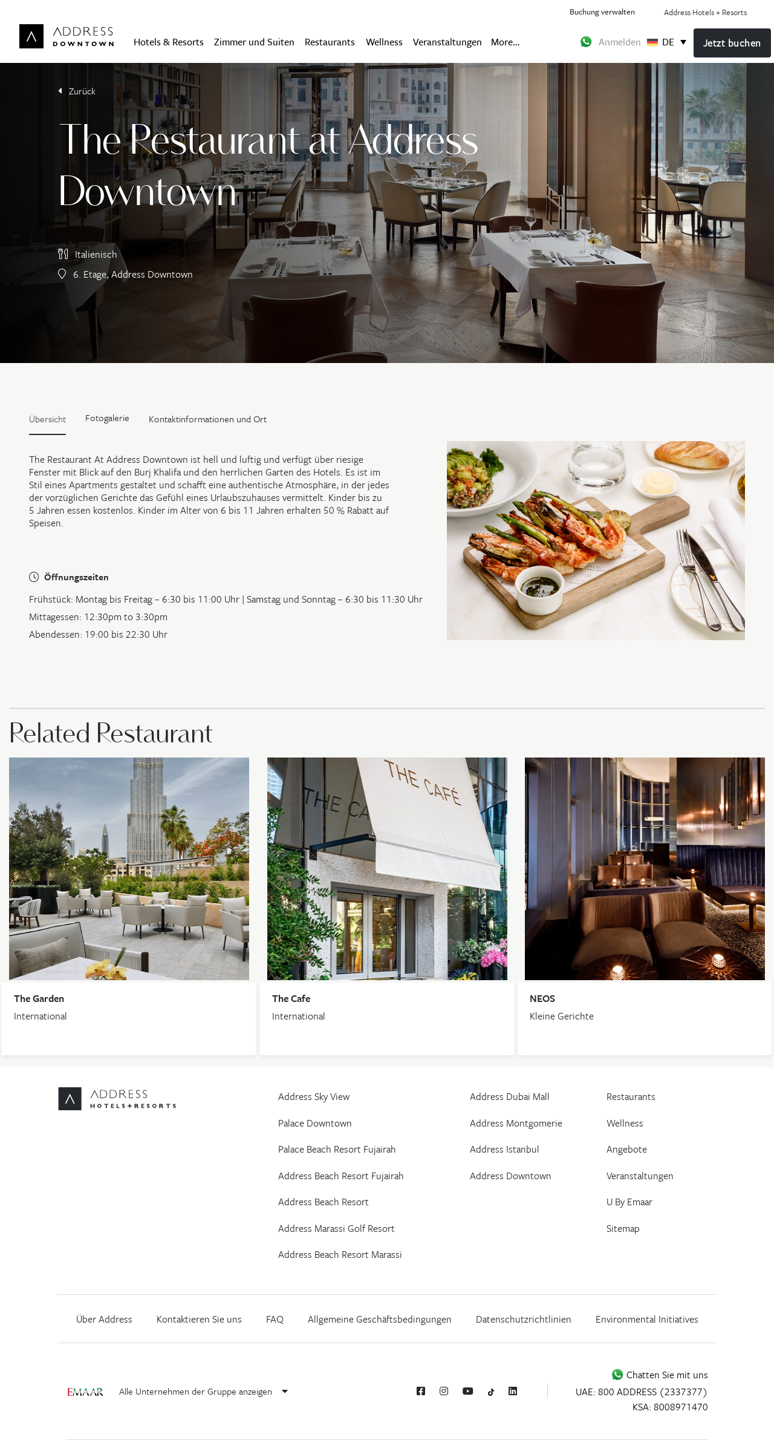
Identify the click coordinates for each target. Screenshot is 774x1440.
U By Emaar (629, 1201)
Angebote (627, 1149)
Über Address (104, 1319)
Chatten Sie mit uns (659, 1374)
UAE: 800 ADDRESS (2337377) (642, 1391)
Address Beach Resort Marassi (340, 1254)
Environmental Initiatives (647, 1319)
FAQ (275, 1319)
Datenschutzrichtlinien (523, 1319)
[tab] (107, 421)
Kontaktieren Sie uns (199, 1319)
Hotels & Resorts (169, 41)
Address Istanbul (504, 1149)
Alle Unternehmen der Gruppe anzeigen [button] (203, 1391)
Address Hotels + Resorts (705, 12)
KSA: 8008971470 (670, 1406)
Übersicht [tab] (47, 418)
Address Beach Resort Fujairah (341, 1175)
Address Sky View (314, 1096)
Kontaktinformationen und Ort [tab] (208, 418)
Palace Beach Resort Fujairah (337, 1149)
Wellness (384, 41)
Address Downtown (510, 1175)
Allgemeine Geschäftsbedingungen (380, 1319)
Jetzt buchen (732, 43)
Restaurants (330, 41)
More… (505, 41)
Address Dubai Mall (510, 1096)
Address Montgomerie (516, 1123)
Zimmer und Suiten (254, 41)
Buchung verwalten (602, 11)
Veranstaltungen (447, 41)
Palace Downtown (315, 1123)
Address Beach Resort (323, 1201)
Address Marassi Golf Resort (336, 1228)
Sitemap (623, 1228)
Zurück (77, 90)
